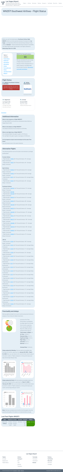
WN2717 (12, 219)
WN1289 (12, 193)
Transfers (20, 466)
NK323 (12, 180)
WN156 (12, 201)
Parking (39, 3)
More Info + (55, 3)
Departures (5, 460)
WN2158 (12, 204)
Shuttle (19, 464)
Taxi (18, 462)
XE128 (11, 296)
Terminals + (34, 3)
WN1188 (12, 192)
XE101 (11, 245)
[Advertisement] (31, 26)
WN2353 (12, 212)
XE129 (11, 300)
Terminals (35, 457)
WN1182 (12, 188)
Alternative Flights (6, 65)
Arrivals (4, 458)
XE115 (11, 270)
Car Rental (50, 3)
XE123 (11, 285)
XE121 (11, 281)
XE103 (11, 248)
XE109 (11, 259)
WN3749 (12, 226)
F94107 (12, 162)
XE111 (11, 263)
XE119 (11, 278)
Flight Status (7, 58)
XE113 (11, 267)
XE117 (11, 274)
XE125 (11, 289)
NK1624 (12, 173)
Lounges (50, 464)
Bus (18, 460)
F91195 (11, 158)
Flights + (25, 3)
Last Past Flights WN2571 (7, 72)
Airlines (29, 3)
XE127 (11, 293)
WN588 (12, 234)
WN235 (12, 208)
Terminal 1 (35, 458)
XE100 (11, 241)
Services (50, 462)
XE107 (11, 256)
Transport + (44, 3)
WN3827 (12, 230)
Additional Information (6, 61)
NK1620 (12, 169)
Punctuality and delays (7, 68)
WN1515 (12, 197)
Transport (20, 458)
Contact (19, 470)
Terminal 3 (35, 460)
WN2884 (12, 223)
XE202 (12, 304)
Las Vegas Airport (12, 1)
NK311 (11, 177)
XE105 (11, 252)
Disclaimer (15, 470)
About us (22, 470)
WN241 (12, 215)
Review (60, 3)
